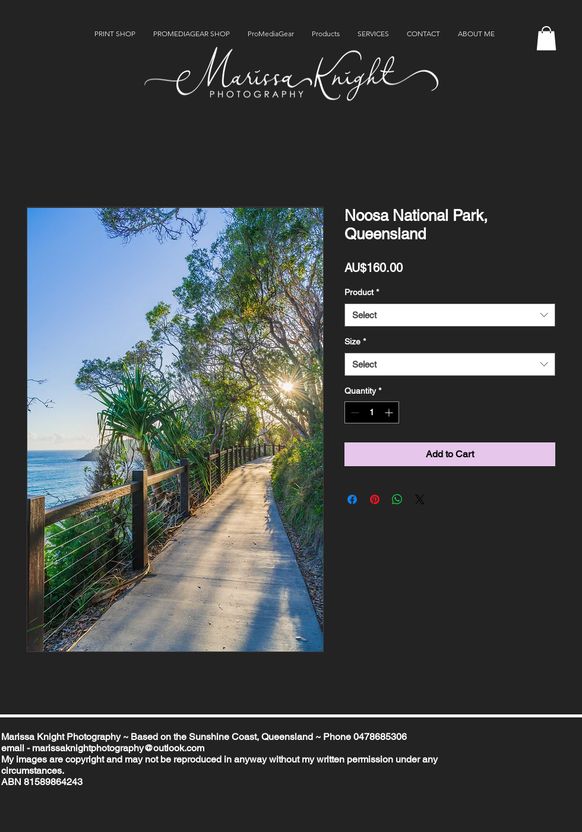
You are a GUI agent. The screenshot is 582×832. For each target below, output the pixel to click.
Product (361, 292)
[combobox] (449, 315)
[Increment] (389, 412)
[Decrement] (353, 412)
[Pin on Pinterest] (375, 499)
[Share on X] (420, 499)
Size (355, 341)
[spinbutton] (371, 412)
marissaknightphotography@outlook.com (118, 748)
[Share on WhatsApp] (397, 499)
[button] (546, 38)
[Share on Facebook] (352, 499)
